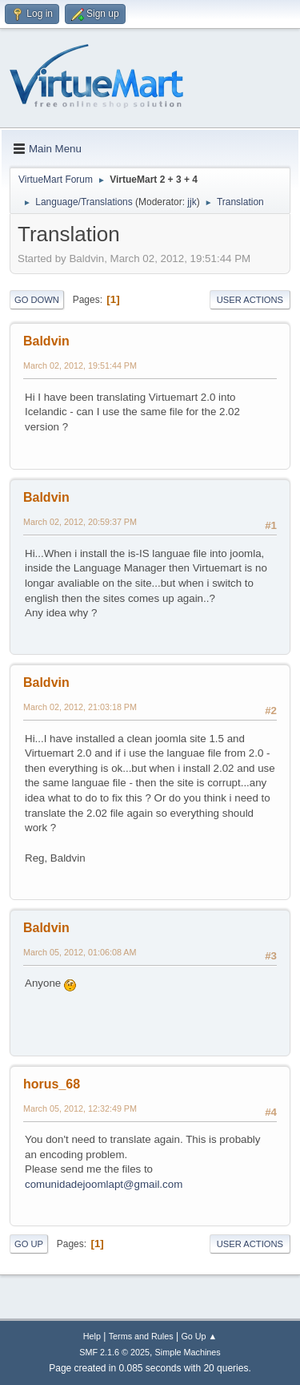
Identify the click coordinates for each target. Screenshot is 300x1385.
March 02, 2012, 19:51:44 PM (80, 365)
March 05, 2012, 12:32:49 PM (80, 1108)
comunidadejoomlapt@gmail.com (103, 1184)
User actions (250, 300)
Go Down (36, 300)
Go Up (28, 1244)
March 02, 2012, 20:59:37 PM (80, 522)
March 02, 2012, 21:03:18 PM (80, 707)
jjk (191, 202)
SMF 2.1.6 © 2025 (114, 1352)
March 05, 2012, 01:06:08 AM (79, 952)
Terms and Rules (141, 1336)
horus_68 (51, 1084)
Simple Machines (188, 1352)
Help (92, 1336)
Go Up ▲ (199, 1336)
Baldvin (46, 341)
